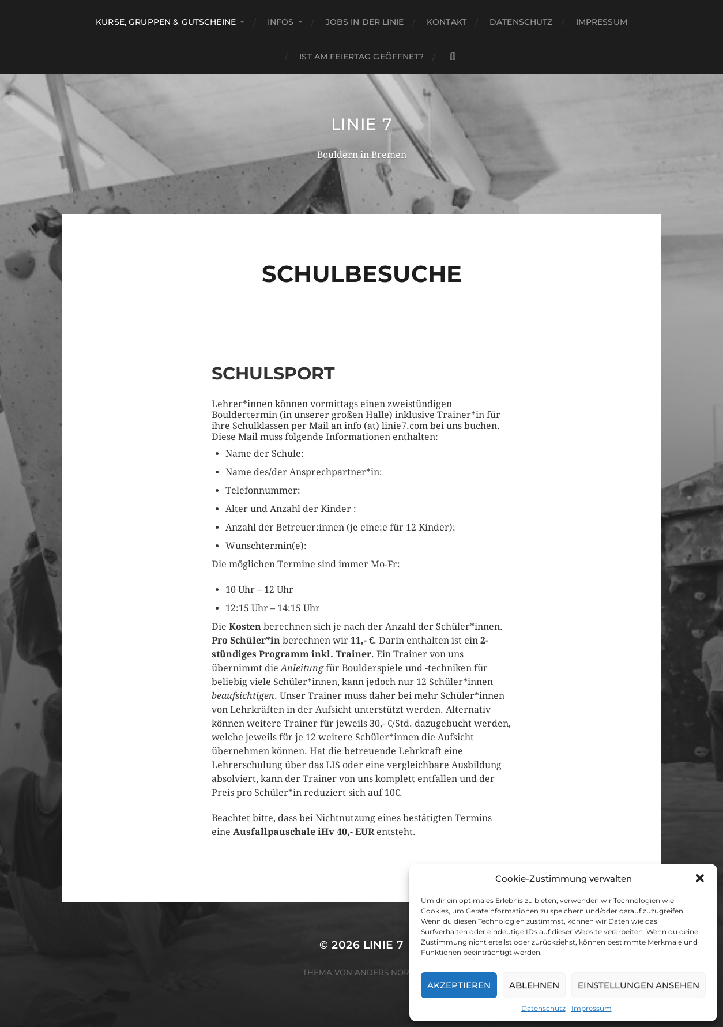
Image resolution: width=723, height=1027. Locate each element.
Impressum (591, 1008)
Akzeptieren (459, 985)
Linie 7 (362, 124)
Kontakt (446, 22)
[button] (700, 878)
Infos (281, 22)
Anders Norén (388, 972)
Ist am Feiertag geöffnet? (361, 56)
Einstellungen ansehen (638, 985)
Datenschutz (543, 1008)
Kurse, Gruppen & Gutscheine (166, 22)
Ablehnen (534, 985)
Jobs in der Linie (365, 22)
